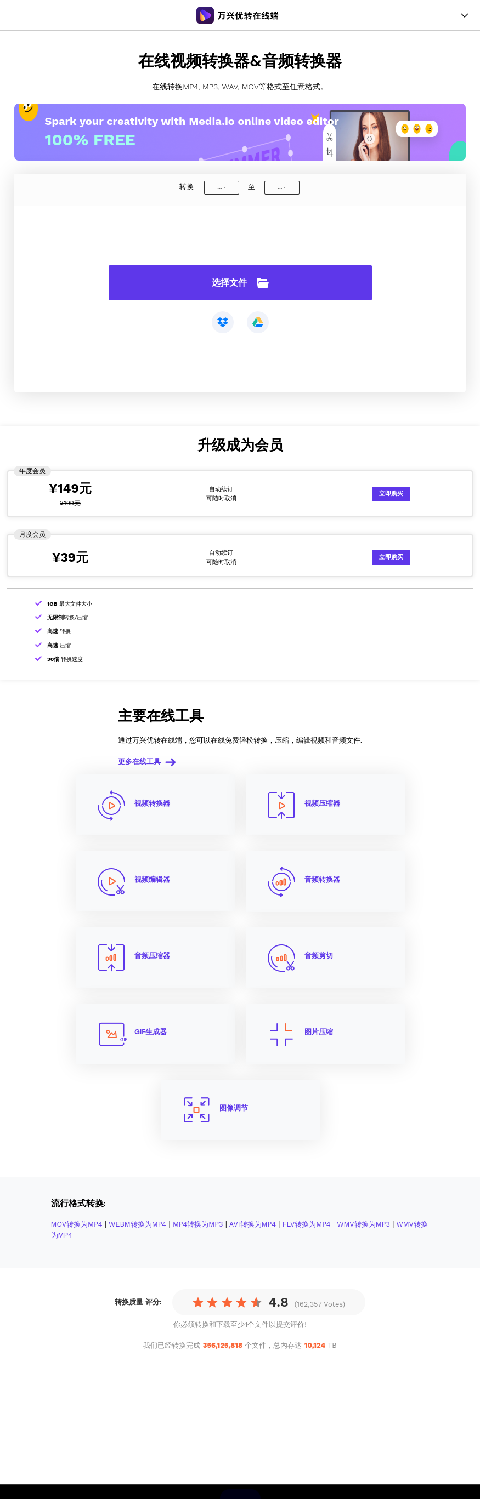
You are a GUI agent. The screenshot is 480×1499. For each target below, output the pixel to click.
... (219, 187)
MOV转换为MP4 (77, 1224)
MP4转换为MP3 (198, 1224)
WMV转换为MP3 (363, 1224)
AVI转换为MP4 (252, 1224)
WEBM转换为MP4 (137, 1224)
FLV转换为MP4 (307, 1224)
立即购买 (391, 493)
